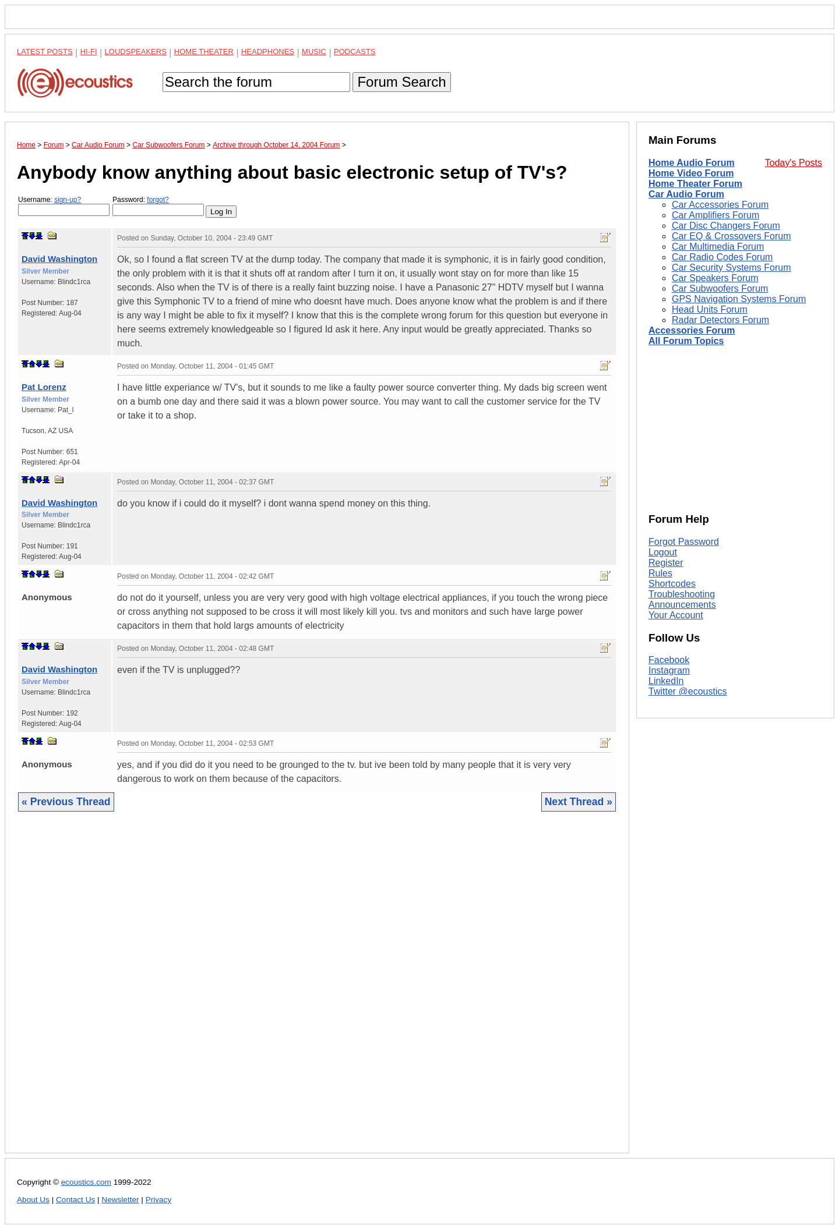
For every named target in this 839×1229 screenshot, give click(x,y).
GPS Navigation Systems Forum (739, 299)
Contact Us (75, 1199)
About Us (33, 1199)
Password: (158, 206)
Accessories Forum (691, 330)
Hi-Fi (88, 51)
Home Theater (204, 51)
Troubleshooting (681, 594)
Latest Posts (45, 51)
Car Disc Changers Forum (726, 226)
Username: (64, 206)
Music (314, 51)
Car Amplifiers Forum (715, 215)
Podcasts (355, 51)
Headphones (267, 51)
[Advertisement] (317, 991)
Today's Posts (793, 163)
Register (665, 563)
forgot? (157, 200)
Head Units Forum (710, 309)
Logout (662, 552)
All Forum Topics (686, 341)
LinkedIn (666, 681)
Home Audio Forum (691, 163)
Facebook (668, 660)
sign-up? (67, 200)
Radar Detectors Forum (720, 320)
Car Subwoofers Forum (720, 288)
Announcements (682, 605)
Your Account (675, 615)
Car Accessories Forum (720, 205)
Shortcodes (672, 584)
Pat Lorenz (44, 387)
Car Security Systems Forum (731, 267)
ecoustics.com (86, 1182)
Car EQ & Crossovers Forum (731, 236)
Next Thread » (578, 801)
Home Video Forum (691, 173)
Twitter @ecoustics (687, 691)
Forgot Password (683, 542)
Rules (660, 573)
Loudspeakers (136, 51)
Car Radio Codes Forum (722, 257)
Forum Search (401, 82)
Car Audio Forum (686, 194)
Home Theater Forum (695, 184)
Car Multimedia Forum (718, 247)
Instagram (669, 670)
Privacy (159, 1199)
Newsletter (120, 1199)
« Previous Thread (66, 801)
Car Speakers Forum (715, 278)
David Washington (59, 259)
